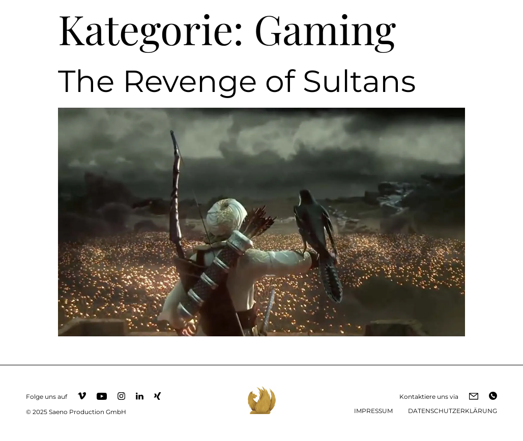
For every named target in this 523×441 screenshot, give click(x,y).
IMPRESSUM (373, 411)
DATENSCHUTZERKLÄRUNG (452, 411)
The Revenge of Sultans (237, 81)
